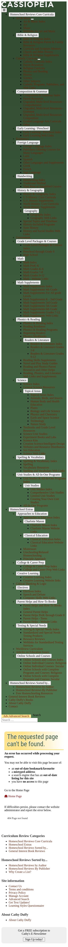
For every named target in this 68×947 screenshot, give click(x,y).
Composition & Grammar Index (41, 95)
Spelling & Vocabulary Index (40, 461)
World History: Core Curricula (41, 203)
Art (25, 24)
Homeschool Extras (21, 509)
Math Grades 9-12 (33, 275)
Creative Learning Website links (42, 580)
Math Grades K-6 (33, 268)
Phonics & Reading (28, 319)
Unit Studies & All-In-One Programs (38, 474)
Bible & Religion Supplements (41, 55)
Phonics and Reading (35, 71)
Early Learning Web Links (38, 135)
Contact (13, 706)
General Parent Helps (35, 611)
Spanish (27, 159)
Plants (34, 407)
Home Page (13, 796)
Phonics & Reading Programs (40, 329)
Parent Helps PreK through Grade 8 (44, 615)
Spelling (28, 464)
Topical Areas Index (42, 394)
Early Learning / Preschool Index (42, 132)
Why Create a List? (20, 871)
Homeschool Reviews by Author (35, 686)
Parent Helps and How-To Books (36, 601)
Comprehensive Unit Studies (47, 492)
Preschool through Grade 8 (38, 251)
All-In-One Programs (35, 505)
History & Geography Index (39, 194)
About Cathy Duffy (20, 703)
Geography (31, 210)
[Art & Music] (32, 19)
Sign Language (32, 172)
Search (16, 716)
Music (26, 27)
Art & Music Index (34, 21)
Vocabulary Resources (36, 467)
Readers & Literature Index (46, 343)
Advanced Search (19, 899)
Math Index (30, 262)
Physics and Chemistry (43, 414)
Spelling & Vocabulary (30, 457)
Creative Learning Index (37, 577)
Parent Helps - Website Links (40, 621)
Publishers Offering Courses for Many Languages (41, 151)
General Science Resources (39, 387)
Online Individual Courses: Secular (43, 666)
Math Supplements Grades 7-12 (41, 312)
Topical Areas (33, 391)
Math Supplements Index (37, 286)
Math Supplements (28, 282)
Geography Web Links (43, 217)
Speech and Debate (34, 594)
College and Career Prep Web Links (44, 569)
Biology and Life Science (45, 411)
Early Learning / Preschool (33, 128)
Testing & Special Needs (31, 625)
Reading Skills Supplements (39, 360)
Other (26, 124)
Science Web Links (34, 453)
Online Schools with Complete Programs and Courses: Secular (41, 677)
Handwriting (24, 176)
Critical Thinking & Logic (31, 583)
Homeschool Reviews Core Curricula (32, 14)
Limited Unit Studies (42, 495)
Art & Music (23, 18)
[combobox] (19, 720)
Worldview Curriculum (29, 648)
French (27, 169)
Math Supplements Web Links (40, 315)
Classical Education (36, 535)
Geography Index (40, 214)
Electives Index (32, 591)
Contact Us (15, 886)
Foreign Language (28, 142)
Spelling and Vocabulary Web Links (44, 470)
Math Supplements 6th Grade (40, 309)
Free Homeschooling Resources (34, 693)
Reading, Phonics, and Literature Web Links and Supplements (42, 375)
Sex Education (31, 450)
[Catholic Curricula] (39, 59)
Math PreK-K (31, 265)
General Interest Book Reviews (27, 696)
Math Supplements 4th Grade (40, 289)
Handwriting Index (34, 179)
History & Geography (30, 190)
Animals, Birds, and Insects (46, 398)
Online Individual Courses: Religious (45, 662)
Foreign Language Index (37, 146)
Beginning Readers (34, 332)
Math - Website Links (35, 278)
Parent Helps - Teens (35, 618)
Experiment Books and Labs (39, 437)
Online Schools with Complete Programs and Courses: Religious (42, 671)
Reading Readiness (34, 326)
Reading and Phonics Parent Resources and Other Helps (39, 368)
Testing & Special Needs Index (41, 629)
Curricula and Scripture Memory (42, 48)
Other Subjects (31, 81)
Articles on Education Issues (32, 652)
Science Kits (30, 440)
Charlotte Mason (34, 521)
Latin (26, 156)
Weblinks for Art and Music (39, 31)
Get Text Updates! (19, 902)
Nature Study (38, 424)
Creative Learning (27, 573)
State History (30, 227)
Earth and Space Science (44, 417)
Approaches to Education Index (41, 517)
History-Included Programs (39, 224)
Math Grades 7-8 (33, 272)
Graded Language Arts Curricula (42, 121)
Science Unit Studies (35, 433)
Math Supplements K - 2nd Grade (42, 299)
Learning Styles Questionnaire (26, 905)
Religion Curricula (34, 68)
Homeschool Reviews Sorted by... (30, 683)
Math (20, 258)
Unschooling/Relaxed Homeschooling (35, 554)
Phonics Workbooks (34, 336)
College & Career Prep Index (40, 566)
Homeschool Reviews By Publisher (36, 690)
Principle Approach (34, 558)
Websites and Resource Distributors (44, 446)
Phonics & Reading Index (38, 323)
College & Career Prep (30, 562)
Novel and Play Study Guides (40, 363)
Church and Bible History (38, 51)
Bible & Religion (27, 35)
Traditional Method (34, 183)
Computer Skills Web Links (39, 597)
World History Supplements (39, 207)
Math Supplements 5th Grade (40, 305)
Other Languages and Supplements (43, 162)
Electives (22, 587)
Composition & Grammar (32, 91)
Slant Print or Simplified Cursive (42, 186)
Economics (22, 138)
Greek (26, 165)
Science (27, 77)
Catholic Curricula (27, 58)
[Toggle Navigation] (4, 10)
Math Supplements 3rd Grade (40, 302)
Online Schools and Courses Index (43, 659)
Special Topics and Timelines (40, 221)
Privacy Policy (17, 892)
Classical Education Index (45, 539)
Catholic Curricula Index (37, 61)
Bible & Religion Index (37, 38)
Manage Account (18, 895)
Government (23, 237)
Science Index (31, 383)
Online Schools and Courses (33, 655)
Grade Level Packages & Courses (36, 241)
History (27, 74)
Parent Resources (33, 64)
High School (30, 254)
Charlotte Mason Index (43, 525)
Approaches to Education (32, 513)
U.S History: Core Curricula (39, 197)
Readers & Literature (37, 340)
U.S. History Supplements (38, 200)
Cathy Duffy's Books (21, 699)
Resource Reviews (34, 639)
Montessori (29, 548)
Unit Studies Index (41, 489)
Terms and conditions (21, 889)
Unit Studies (32, 485)
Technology (37, 420)
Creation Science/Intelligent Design (44, 443)
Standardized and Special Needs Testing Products (42, 634)
